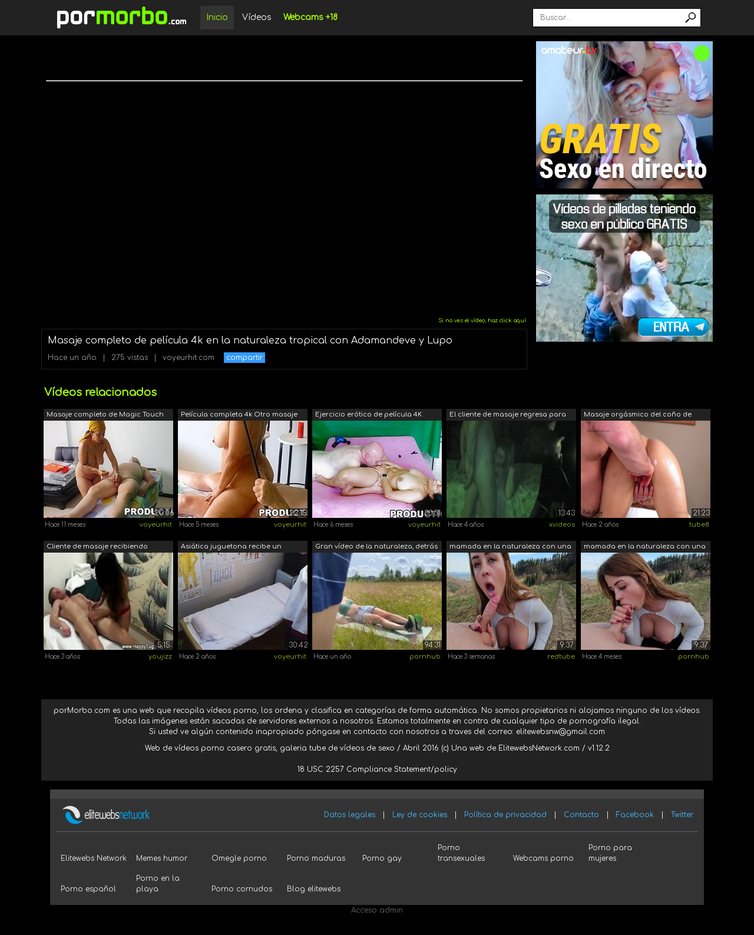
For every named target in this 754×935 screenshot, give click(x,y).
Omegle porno (239, 858)
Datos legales (349, 815)
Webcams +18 (310, 17)
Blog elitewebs (313, 889)
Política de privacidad (505, 815)
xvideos (562, 524)
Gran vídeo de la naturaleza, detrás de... (376, 548)
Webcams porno (543, 858)
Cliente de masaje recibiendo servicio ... (97, 548)
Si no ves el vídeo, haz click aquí (482, 320)
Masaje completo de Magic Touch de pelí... (105, 416)
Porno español (88, 889)
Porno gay (382, 858)
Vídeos (257, 17)
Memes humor (161, 858)
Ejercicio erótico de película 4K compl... (368, 416)
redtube (561, 656)
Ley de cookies (419, 815)
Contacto (581, 815)
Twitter (682, 815)
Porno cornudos (241, 889)
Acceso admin (377, 910)
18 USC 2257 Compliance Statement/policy (377, 769)
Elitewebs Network (94, 858)
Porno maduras (316, 858)
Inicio (217, 17)
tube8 (699, 524)
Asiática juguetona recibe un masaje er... (231, 548)
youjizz (160, 656)
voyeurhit (156, 524)
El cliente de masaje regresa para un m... (507, 416)
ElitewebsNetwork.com (539, 748)
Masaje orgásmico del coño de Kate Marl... (638, 416)
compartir (244, 357)
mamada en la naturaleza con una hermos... (510, 548)
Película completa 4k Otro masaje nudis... (239, 416)
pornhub (425, 656)
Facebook (635, 815)
